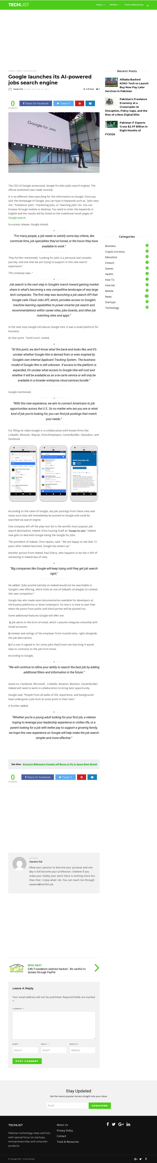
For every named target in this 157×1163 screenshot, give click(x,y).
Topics (99, 4)
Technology (30, 71)
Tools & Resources (133, 4)
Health (109, 274)
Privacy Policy (65, 1130)
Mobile (109, 291)
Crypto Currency (115, 251)
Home (11, 71)
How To (109, 279)
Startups (110, 302)
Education (111, 257)
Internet (110, 285)
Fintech (109, 262)
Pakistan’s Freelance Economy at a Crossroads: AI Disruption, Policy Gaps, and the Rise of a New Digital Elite (126, 107)
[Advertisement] (78, 39)
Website (74, 1044)
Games (109, 268)
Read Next (35, 965)
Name (16, 1044)
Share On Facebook (36, 103)
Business (110, 246)
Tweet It (63, 103)
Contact (61, 1136)
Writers (113, 4)
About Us (62, 1124)
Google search (16, 217)
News (19, 71)
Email (45, 1044)
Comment (18, 1009)
